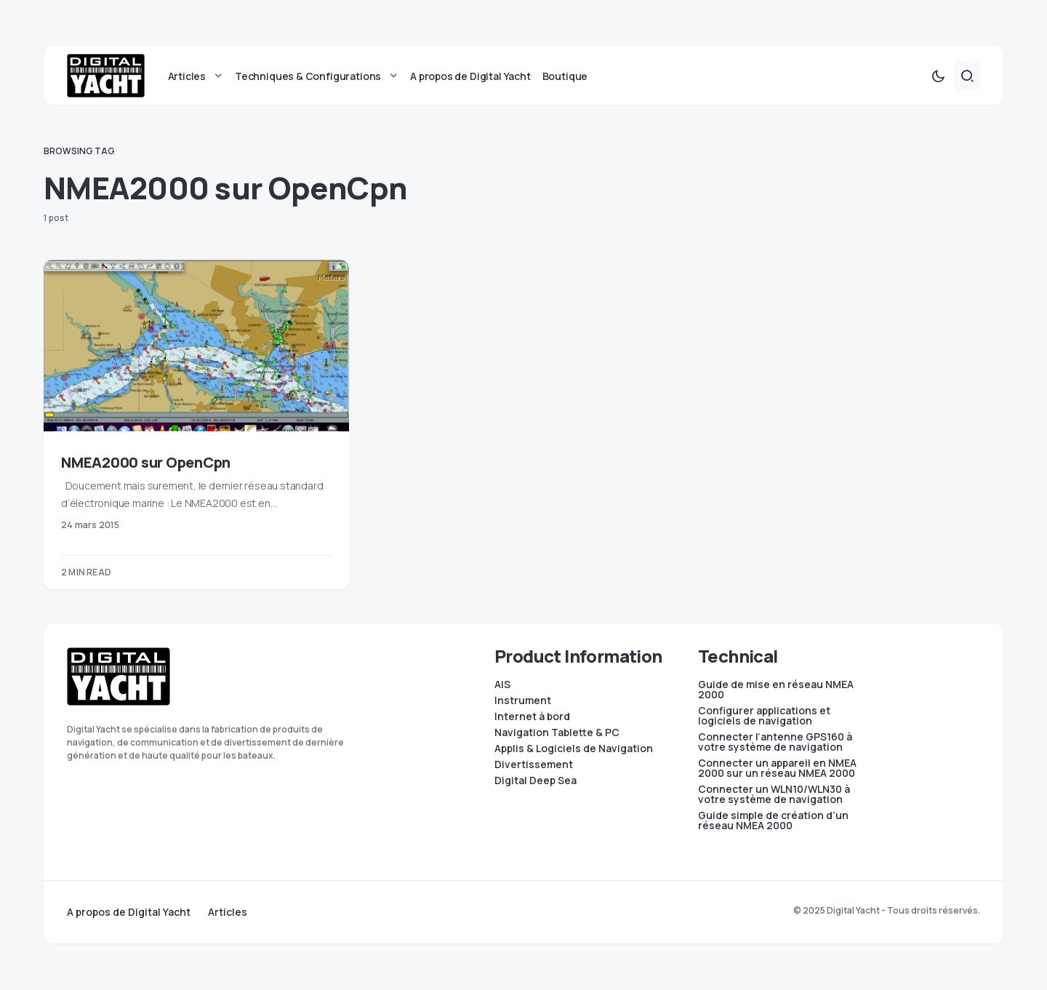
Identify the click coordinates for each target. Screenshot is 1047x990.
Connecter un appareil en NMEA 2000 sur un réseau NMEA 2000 (777, 768)
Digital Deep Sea (535, 780)
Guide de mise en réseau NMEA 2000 (776, 689)
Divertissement (533, 764)
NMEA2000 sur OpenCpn (145, 462)
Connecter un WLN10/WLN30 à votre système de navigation (774, 794)
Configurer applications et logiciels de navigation (764, 716)
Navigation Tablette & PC (556, 732)
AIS (502, 684)
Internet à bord (532, 716)
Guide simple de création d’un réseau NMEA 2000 (773, 820)
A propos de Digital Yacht (128, 912)
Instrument (522, 700)
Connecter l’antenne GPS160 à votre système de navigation (775, 742)
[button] (938, 75)
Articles (227, 912)
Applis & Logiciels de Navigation (573, 748)
